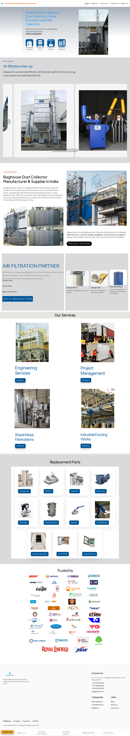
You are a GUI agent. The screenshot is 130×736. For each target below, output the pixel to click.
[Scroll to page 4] (61, 150)
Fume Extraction (97, 704)
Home (87, 3)
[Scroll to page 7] (69, 150)
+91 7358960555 (98, 685)
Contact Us (115, 3)
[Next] (121, 121)
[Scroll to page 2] (56, 150)
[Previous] (8, 121)
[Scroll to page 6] (66, 150)
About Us (124, 3)
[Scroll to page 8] (71, 150)
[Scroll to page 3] (58, 150)
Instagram (16, 721)
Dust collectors (97, 701)
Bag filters (95, 708)
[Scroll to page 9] (74, 150)
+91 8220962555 (98, 688)
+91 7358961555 (98, 683)
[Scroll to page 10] (76, 150)
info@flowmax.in (98, 691)
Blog (112, 701)
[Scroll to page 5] (63, 150)
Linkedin (35, 721)
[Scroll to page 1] (53, 150)
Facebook (26, 721)
